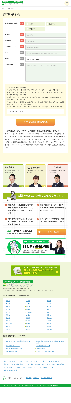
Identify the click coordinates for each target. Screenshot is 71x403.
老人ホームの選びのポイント (52, 361)
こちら (54, 145)
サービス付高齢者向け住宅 (14, 348)
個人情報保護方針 (46, 378)
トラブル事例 (8, 367)
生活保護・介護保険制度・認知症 (14, 364)
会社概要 (28, 378)
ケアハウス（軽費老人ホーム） (46, 351)
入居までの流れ (23, 361)
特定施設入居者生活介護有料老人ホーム (18, 341)
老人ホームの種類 (9, 361)
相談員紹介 (31, 367)
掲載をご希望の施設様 (11, 370)
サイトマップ (54, 367)
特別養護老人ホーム (12, 351)
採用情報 (36, 378)
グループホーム (41, 348)
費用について (35, 361)
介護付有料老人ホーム (13, 346)
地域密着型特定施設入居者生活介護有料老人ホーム (50, 342)
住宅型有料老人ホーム (43, 346)
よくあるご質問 (20, 367)
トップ (4, 8)
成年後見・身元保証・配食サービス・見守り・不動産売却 (46, 364)
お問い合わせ (53, 232)
